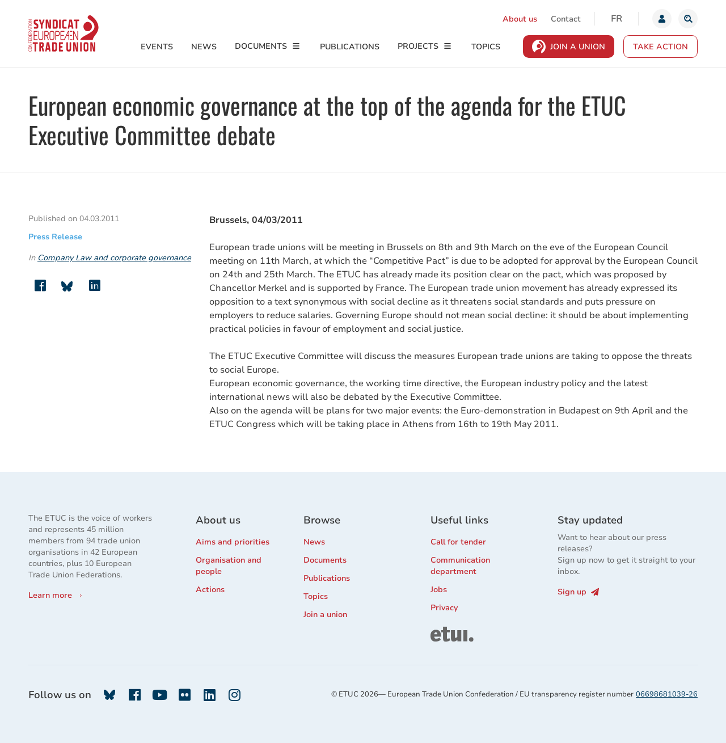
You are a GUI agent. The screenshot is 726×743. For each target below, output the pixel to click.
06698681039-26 (667, 694)
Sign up (578, 591)
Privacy (444, 607)
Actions (210, 589)
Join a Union (577, 46)
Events (157, 46)
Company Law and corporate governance (114, 257)
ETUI (439, 631)
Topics (485, 46)
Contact (566, 19)
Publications (349, 46)
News (204, 46)
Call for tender (458, 542)
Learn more (50, 595)
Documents (261, 46)
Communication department (460, 566)
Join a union (325, 614)
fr (616, 18)
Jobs (438, 589)
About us (520, 19)
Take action (660, 46)
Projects (418, 46)
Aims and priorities (232, 542)
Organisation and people (228, 566)
